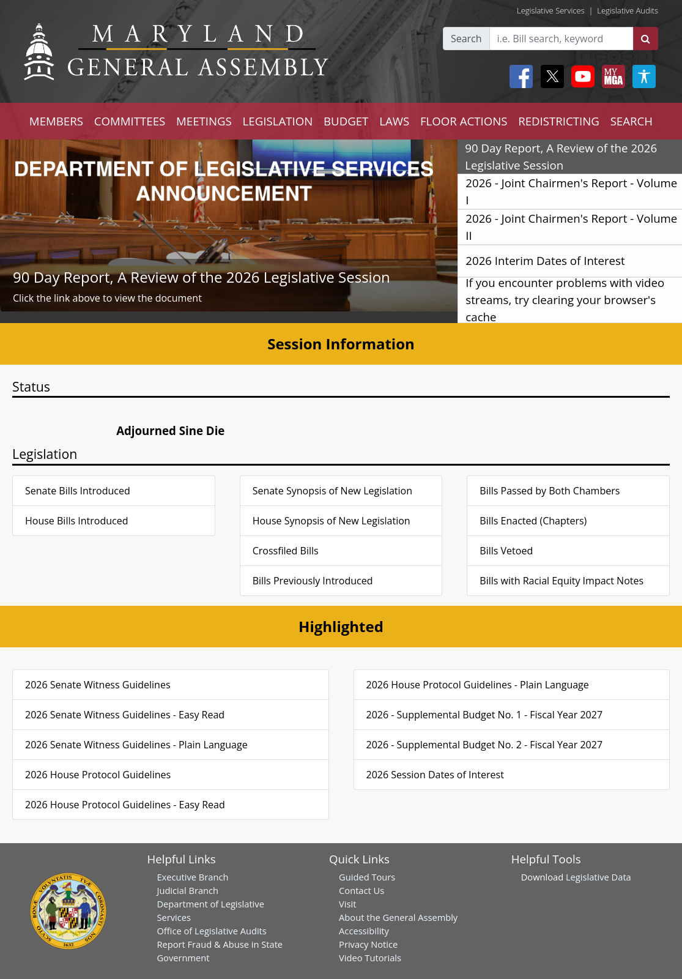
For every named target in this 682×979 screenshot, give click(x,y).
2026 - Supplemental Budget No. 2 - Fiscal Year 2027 (484, 744)
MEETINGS (204, 120)
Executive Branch (192, 877)
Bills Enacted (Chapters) (533, 520)
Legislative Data (598, 877)
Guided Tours (367, 877)
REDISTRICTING (558, 120)
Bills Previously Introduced (313, 580)
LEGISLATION (278, 120)
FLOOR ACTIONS (464, 120)
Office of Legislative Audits (211, 931)
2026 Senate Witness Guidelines (98, 684)
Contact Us (361, 890)
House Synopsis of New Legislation (331, 520)
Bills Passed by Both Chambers (550, 490)
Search (466, 38)
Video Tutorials (370, 957)
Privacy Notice (368, 944)
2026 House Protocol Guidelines (98, 774)
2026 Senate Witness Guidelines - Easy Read (124, 714)
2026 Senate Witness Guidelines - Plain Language (136, 744)
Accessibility (364, 931)
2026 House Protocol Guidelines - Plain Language (477, 684)
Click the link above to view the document (107, 298)
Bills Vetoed (506, 550)
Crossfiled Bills (286, 550)
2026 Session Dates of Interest (435, 774)
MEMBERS (56, 120)
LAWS (394, 120)
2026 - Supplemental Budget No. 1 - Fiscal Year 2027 (484, 714)
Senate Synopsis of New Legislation (332, 490)
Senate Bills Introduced (77, 490)
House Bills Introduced (76, 520)
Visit (347, 904)
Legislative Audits (627, 10)
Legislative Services (551, 10)
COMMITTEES (130, 120)
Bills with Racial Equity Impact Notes (561, 580)
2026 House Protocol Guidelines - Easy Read (125, 804)
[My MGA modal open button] (611, 76)
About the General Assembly (398, 917)
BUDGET (346, 120)
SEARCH (631, 120)
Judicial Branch (187, 890)
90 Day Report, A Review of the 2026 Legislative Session (201, 277)
